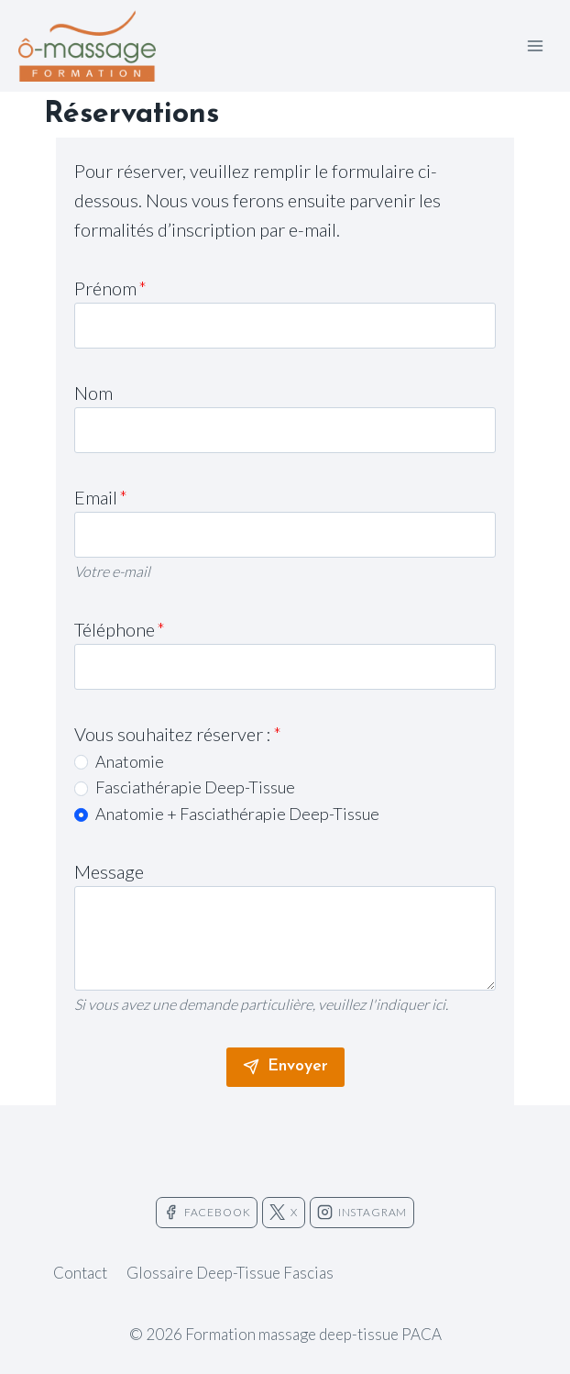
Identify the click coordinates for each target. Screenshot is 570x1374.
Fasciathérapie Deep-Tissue (195, 787)
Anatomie (129, 761)
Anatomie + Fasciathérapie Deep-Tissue (237, 813)
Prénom (110, 288)
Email (100, 497)
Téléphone (119, 629)
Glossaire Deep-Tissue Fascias (230, 1272)
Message (109, 871)
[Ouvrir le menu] (535, 45)
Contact (80, 1272)
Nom (93, 393)
